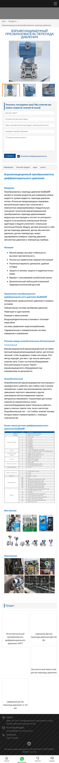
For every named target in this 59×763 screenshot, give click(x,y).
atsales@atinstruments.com (19, 731)
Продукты (12, 21)
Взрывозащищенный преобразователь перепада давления (26, 25)
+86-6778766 (12, 738)
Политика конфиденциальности (33, 156)
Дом (4, 21)
